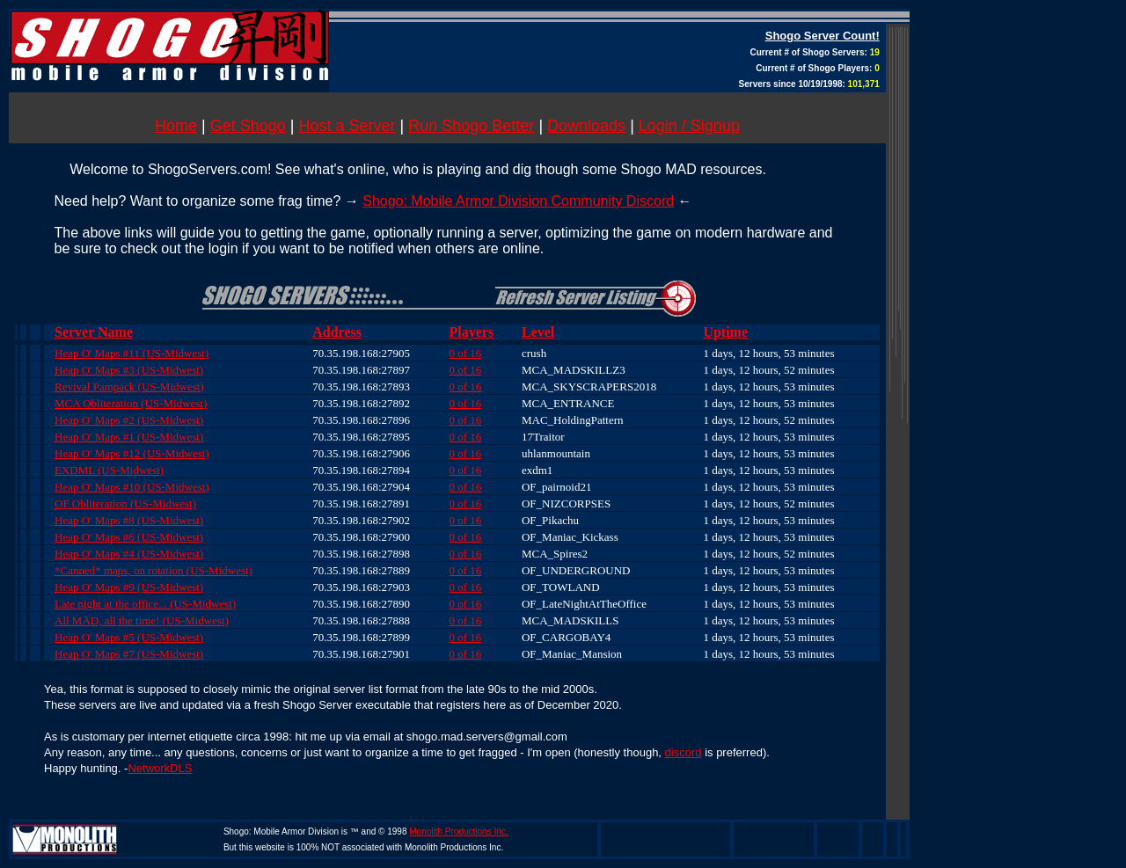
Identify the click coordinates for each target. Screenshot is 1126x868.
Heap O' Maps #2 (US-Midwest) (129, 420)
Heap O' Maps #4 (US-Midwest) (129, 553)
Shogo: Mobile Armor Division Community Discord (518, 200)
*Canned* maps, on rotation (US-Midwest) (153, 570)
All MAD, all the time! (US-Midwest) (142, 620)
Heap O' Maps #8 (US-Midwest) (129, 520)
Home (176, 126)
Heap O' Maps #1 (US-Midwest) (129, 436)
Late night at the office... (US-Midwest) (145, 603)
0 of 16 (466, 353)
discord (683, 752)
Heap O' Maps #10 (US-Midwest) (132, 486)
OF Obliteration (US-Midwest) (125, 503)
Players (472, 332)
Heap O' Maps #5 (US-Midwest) (129, 637)
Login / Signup (689, 126)
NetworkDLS (160, 768)
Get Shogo (248, 126)
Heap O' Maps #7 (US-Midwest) (129, 653)
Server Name (94, 332)
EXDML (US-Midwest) (109, 470)
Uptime (725, 332)
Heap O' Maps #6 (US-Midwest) (129, 536)
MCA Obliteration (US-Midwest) (131, 403)
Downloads (586, 126)
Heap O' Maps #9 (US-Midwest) (129, 587)
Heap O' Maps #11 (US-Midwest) (131, 353)
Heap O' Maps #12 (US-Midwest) (132, 453)
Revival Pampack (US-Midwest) (129, 386)
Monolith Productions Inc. (458, 831)
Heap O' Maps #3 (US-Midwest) (129, 369)
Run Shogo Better (471, 126)
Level (538, 332)
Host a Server (347, 126)
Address (337, 332)
